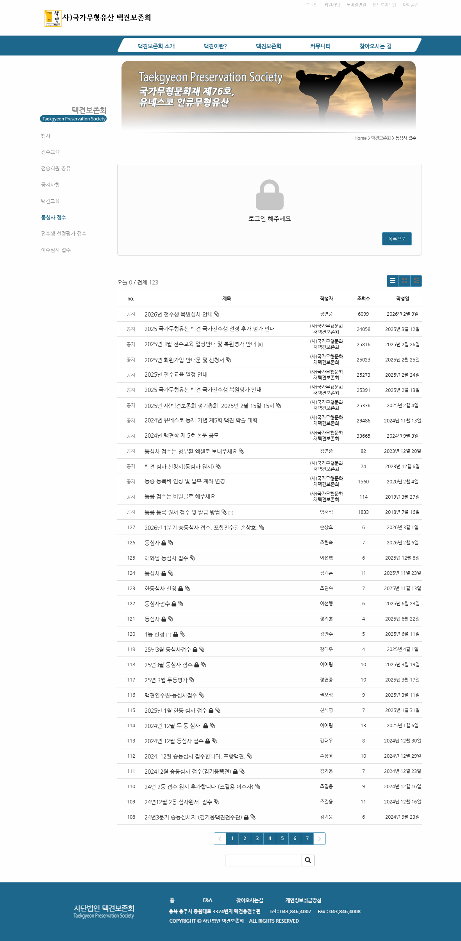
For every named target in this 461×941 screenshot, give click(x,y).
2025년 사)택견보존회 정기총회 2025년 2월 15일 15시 (213, 406)
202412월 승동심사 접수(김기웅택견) (188, 771)
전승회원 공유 (56, 168)
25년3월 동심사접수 (168, 649)
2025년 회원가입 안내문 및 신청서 (188, 360)
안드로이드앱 (384, 4)
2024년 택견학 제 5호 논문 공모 (182, 435)
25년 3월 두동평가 (166, 680)
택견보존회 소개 (156, 46)
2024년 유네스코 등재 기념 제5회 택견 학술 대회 (201, 420)
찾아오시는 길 (375, 46)
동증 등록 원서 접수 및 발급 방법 (186, 512)
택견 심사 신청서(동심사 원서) (183, 466)
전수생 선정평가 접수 (63, 233)
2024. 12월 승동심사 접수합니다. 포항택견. (195, 756)
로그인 (312, 4)
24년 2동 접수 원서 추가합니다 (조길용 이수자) (199, 787)
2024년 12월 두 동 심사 (173, 726)
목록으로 (397, 239)
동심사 (152, 543)
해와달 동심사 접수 (166, 558)
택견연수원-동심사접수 (171, 695)
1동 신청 (154, 634)
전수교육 (50, 152)
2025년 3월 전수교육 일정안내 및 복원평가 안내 (200, 344)
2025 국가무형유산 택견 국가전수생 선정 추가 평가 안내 (210, 329)
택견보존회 (268, 46)
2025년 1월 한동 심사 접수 (176, 710)
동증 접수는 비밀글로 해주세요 (180, 496)
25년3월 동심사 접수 (169, 665)
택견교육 (50, 201)
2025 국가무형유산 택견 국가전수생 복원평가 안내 (203, 389)
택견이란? (215, 46)
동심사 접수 (53, 217)
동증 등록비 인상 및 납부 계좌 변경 (185, 481)
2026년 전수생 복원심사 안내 (182, 314)
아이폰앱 (410, 4)
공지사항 (50, 185)
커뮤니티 (320, 46)
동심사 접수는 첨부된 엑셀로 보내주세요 (194, 451)
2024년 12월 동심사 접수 (174, 741)
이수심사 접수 (56, 250)
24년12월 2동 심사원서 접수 (178, 802)
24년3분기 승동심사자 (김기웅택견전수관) (193, 817)
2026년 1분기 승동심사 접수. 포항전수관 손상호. (201, 527)
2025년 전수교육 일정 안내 (177, 374)
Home (360, 138)
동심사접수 (157, 604)
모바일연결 (356, 4)
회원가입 (332, 4)
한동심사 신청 (161, 588)
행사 (45, 136)
